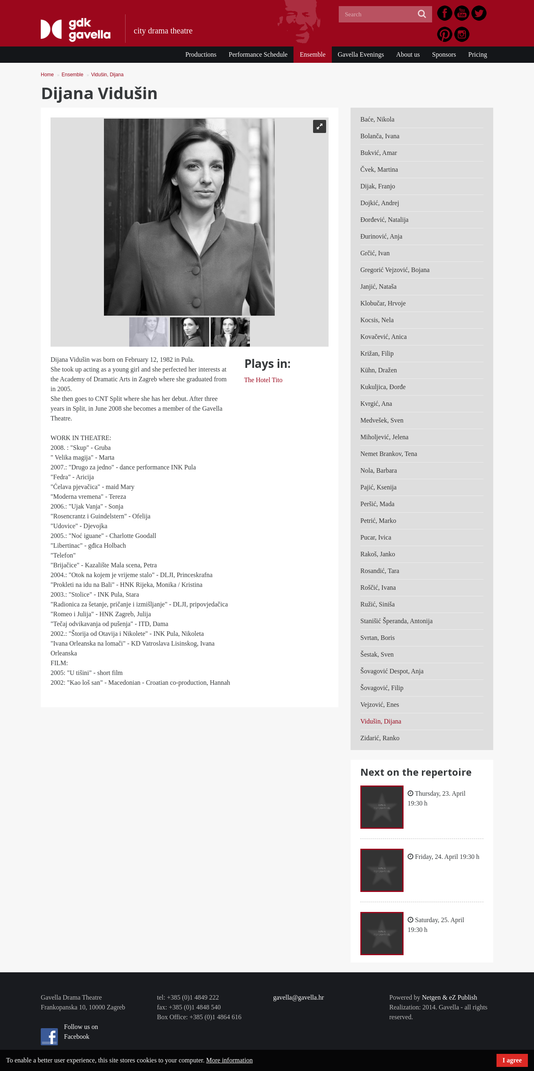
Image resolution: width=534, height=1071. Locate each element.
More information (229, 1060)
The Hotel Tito (263, 379)
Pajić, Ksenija (378, 487)
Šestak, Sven (377, 654)
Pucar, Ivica (375, 537)
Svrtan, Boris (377, 637)
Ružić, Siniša (377, 604)
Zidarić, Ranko (379, 738)
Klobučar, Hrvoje (383, 303)
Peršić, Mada (377, 503)
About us (408, 54)
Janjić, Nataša (378, 286)
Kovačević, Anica (383, 336)
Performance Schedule (258, 54)
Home (47, 74)
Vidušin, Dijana (107, 74)
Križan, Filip (377, 353)
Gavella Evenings (361, 54)
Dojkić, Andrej (379, 202)
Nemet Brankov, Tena (388, 453)
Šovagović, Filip (382, 687)
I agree (512, 1060)
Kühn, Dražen (378, 370)
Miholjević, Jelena (384, 437)
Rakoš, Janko (377, 554)
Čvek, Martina (379, 169)
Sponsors (444, 54)
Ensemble (312, 54)
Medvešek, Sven (382, 420)
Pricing (477, 54)
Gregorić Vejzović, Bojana (395, 269)
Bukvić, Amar (378, 152)
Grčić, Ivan (375, 253)
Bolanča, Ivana (379, 136)
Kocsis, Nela (377, 319)
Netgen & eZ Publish (449, 997)
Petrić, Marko (378, 520)
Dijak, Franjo (377, 186)
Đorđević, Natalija (384, 219)
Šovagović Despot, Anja (392, 671)
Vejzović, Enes (379, 704)
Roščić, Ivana (378, 587)
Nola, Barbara (378, 470)
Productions (200, 54)
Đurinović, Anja (381, 236)
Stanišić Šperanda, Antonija (396, 620)
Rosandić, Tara (379, 570)
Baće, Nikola (377, 119)
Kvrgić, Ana (376, 403)
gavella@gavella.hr (298, 997)
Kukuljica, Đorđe (383, 386)
